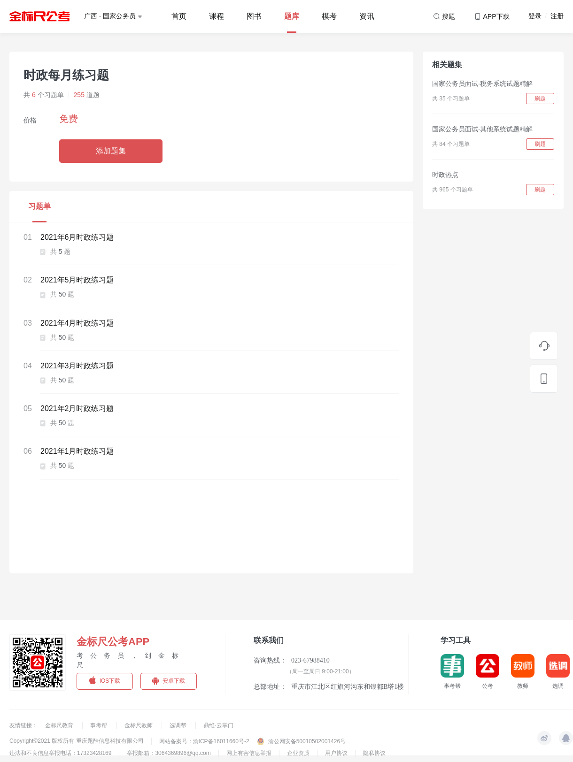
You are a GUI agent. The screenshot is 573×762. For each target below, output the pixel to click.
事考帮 (99, 725)
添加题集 (111, 151)
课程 (216, 16)
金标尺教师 (139, 725)
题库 (291, 16)
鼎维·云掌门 (218, 725)
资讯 (366, 16)
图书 (254, 16)
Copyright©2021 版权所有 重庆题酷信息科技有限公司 (76, 741)
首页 (178, 16)
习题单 (39, 206)
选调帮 (179, 725)
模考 (329, 16)
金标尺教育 (60, 725)
